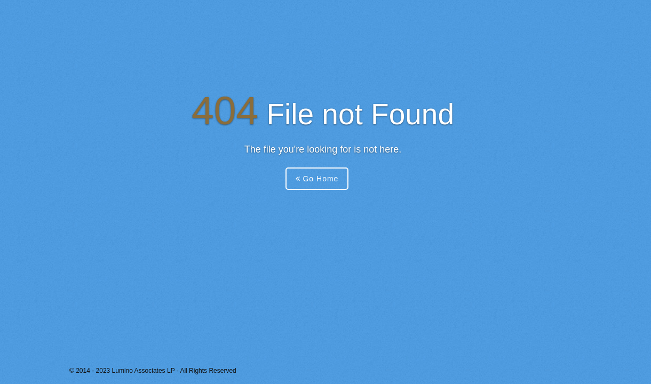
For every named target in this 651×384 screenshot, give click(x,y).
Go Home (317, 178)
